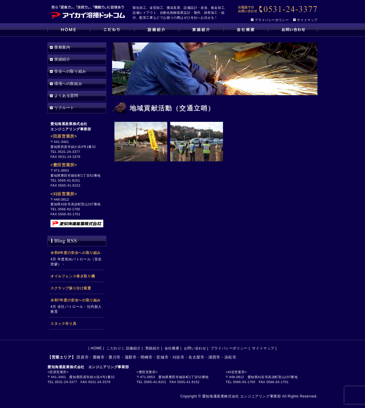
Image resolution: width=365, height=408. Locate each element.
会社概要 (246, 30)
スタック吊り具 (63, 324)
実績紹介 (201, 30)
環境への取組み (68, 83)
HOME (69, 30)
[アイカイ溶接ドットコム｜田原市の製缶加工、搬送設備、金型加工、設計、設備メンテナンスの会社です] (87, 11)
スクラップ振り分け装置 (70, 288)
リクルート (64, 107)
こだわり (112, 30)
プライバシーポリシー (272, 20)
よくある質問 (66, 95)
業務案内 (62, 47)
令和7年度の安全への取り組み (75, 300)
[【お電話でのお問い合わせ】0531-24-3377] (277, 9)
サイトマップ (307, 20)
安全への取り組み (70, 71)
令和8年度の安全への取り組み (75, 253)
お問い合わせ (292, 30)
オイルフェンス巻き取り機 (72, 276)
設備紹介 (156, 30)
